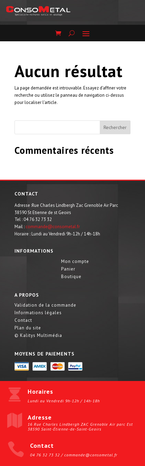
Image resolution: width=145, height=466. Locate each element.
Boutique (71, 276)
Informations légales (38, 313)
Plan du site (27, 328)
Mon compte (75, 261)
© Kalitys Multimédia (38, 335)
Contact (23, 320)
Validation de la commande (45, 305)
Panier (68, 269)
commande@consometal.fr (53, 227)
